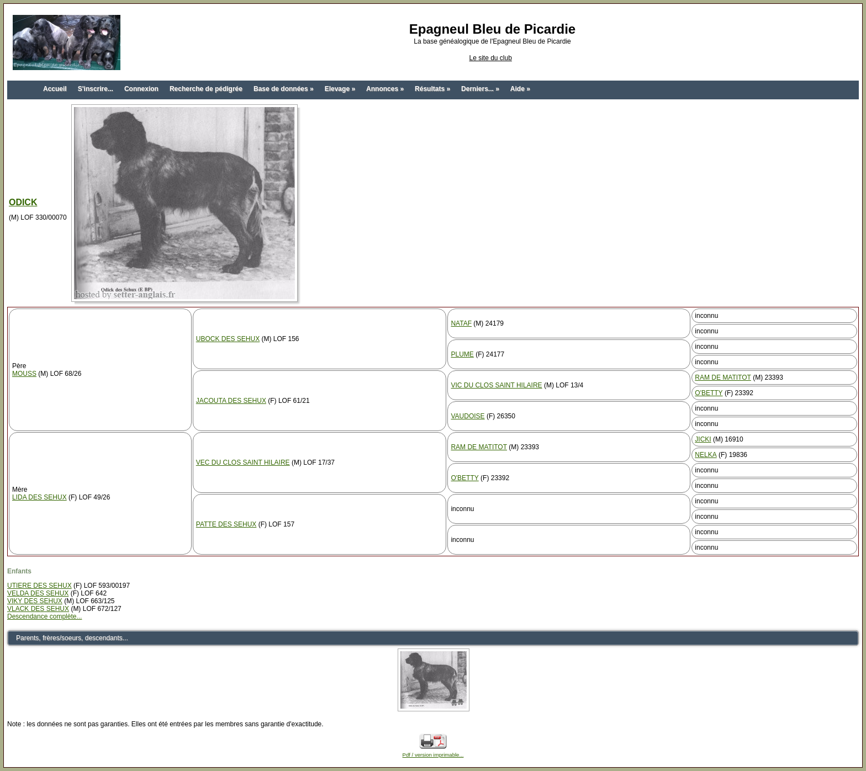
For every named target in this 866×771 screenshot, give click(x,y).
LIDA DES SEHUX (39, 497)
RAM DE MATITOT (723, 377)
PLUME (462, 354)
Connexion (141, 89)
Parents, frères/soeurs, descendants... (72, 638)
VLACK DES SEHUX (38, 609)
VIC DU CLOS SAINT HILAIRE (496, 385)
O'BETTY (708, 393)
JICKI (703, 439)
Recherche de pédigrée (206, 89)
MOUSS (24, 373)
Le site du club (490, 58)
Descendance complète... (44, 616)
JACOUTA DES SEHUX (231, 401)
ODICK (23, 202)
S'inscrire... (95, 89)
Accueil (55, 89)
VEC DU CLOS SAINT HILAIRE (243, 462)
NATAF (461, 323)
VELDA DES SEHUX (37, 593)
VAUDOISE (467, 416)
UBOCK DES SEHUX (228, 339)
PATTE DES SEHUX (226, 524)
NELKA (705, 455)
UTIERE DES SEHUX (39, 585)
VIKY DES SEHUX (34, 601)
